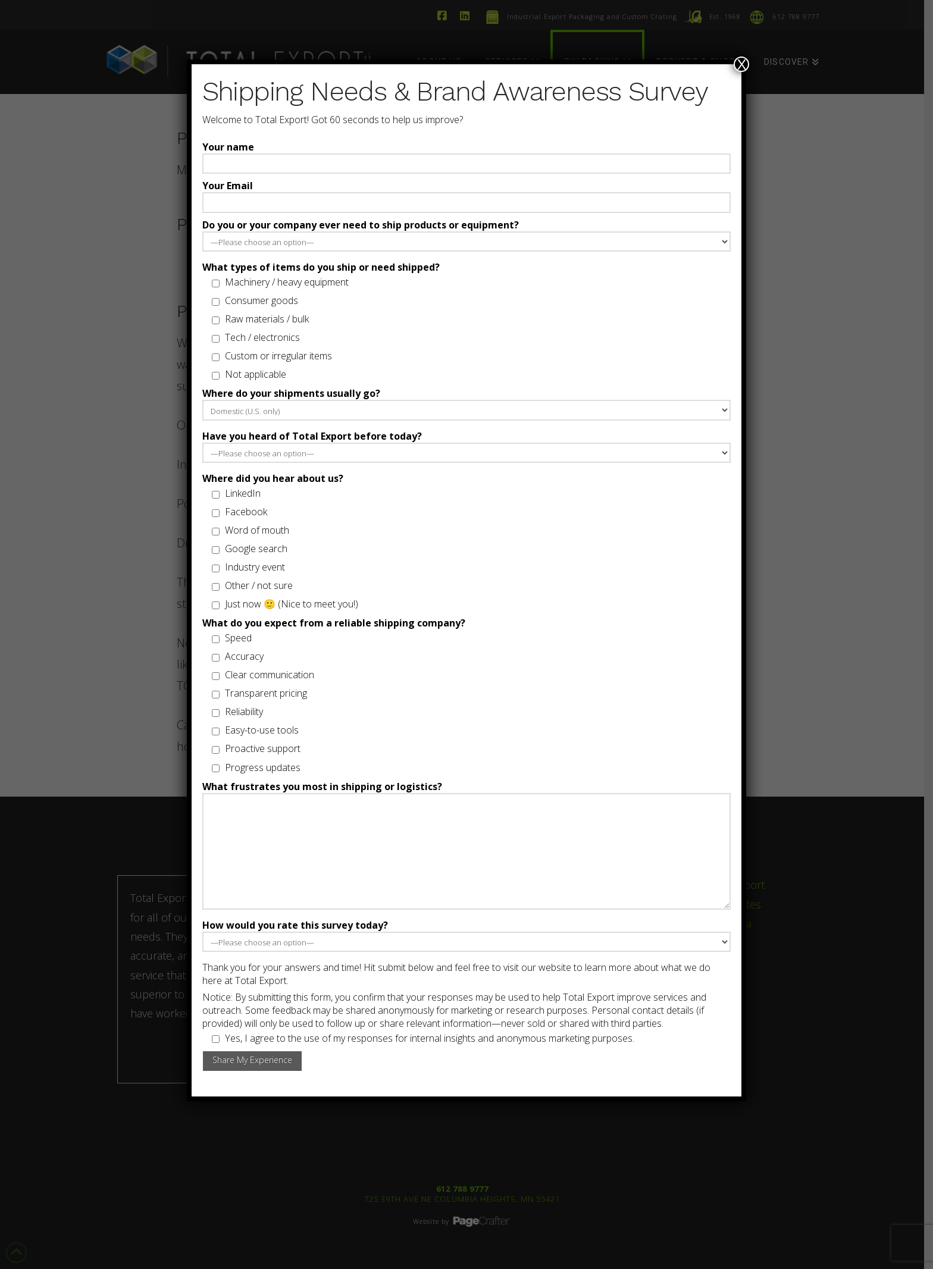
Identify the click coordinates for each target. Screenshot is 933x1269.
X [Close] (741, 64)
